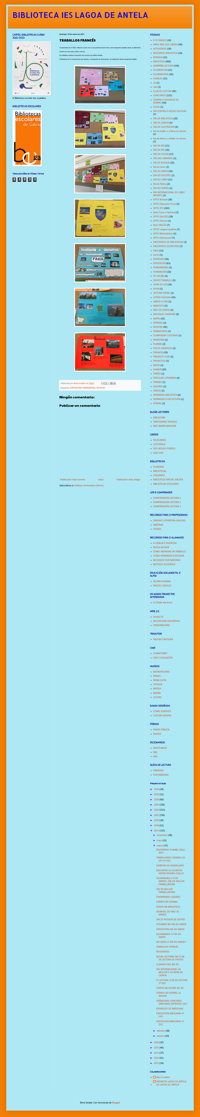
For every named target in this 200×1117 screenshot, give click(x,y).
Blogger (116, 1103)
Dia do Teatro (159, 184)
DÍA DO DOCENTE (162, 175)
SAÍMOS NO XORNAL (167, 902)
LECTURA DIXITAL (161, 293)
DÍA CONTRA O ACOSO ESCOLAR (169, 111)
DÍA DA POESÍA (161, 154)
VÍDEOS (157, 391)
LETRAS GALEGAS (162, 297)
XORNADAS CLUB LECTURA (166, 399)
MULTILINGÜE (160, 748)
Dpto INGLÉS (159, 225)
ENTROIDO (158, 259)
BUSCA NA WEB (161, 547)
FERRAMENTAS (88, 388)
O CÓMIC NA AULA (162, 603)
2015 (157, 1048)
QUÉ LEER (158, 453)
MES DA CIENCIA (161, 310)
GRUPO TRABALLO (162, 280)
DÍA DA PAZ (159, 150)
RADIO (156, 365)
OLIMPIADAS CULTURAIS (165, 335)
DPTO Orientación (162, 238)
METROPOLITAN (161, 672)
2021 (157, 815)
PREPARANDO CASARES (168, 897)
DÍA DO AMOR (160, 171)
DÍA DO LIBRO (160, 179)
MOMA (157, 693)
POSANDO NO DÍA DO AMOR (171, 924)
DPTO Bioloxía (160, 199)
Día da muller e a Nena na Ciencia (169, 131)
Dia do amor (159, 167)
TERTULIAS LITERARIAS (164, 378)
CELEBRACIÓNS (161, 74)
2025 (157, 794)
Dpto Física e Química (164, 212)
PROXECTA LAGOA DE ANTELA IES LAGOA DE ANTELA (171, 1083)
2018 (157, 825)
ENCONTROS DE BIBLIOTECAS (168, 242)
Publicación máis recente (72, 479)
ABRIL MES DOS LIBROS (165, 44)
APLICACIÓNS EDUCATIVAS (166, 621)
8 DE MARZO (159, 40)
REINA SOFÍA (159, 680)
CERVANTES (159, 475)
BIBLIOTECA (159, 61)
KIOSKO (157, 734)
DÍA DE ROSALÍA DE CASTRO (170, 919)
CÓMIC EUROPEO (162, 711)
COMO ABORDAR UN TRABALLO (169, 551)
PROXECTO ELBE (161, 357)
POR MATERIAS (161, 775)
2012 (157, 1063)
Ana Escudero (163, 1077)
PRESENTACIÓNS (161, 625)
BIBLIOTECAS (159, 471)
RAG (155, 756)
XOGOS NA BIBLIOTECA (168, 907)
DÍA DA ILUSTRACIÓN (164, 127)
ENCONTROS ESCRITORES (166, 246)
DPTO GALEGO (160, 216)
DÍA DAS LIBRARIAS (163, 158)
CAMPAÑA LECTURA (163, 66)
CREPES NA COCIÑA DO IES (170, 988)
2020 (157, 820)
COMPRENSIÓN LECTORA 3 (167, 498)
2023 (157, 805)
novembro (162, 835)
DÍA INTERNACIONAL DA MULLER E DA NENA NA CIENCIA (169, 972)
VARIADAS (158, 770)
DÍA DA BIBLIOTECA (163, 118)
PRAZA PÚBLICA (161, 729)
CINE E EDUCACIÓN (162, 658)
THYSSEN (157, 684)
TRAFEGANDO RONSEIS (165, 422)
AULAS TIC (158, 617)
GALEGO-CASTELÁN (163, 639)
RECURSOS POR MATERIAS (166, 560)
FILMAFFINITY (160, 653)
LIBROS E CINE (160, 301)
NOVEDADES (162, 952)
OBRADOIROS (160, 331)
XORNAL (157, 403)
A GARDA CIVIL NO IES (167, 964)
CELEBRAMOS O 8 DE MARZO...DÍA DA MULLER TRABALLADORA (170, 881)
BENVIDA (157, 57)
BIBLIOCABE (159, 417)
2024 (157, 799)
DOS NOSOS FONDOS (164, 448)
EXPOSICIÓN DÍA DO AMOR (170, 929)
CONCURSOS (159, 95)
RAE (155, 752)
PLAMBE (157, 344)
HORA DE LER (160, 284)
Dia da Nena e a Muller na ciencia (169, 138)
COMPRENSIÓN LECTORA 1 (167, 502)
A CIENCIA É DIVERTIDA (165, 543)
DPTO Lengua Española (164, 229)
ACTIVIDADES (160, 49)
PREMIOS (158, 352)
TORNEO (157, 382)
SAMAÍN (157, 369)
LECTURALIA (159, 444)
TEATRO (157, 374)
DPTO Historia (160, 221)
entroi (156, 255)
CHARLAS (157, 78)
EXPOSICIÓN (75, 388)
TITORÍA (157, 529)
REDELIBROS (159, 440)
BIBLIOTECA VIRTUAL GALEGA (168, 479)
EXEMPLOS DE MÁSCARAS (169, 1009)
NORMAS (158, 323)
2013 (157, 1058)
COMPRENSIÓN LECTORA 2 (167, 506)
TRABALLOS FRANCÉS (167, 947)
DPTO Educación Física (164, 204)
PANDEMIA (158, 340)
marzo (160, 846)
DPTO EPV (158, 208)
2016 (157, 1042)
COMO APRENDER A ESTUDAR (168, 556)
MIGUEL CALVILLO (162, 586)
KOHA (156, 289)
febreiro (161, 1031)
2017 (157, 831)
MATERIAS (158, 525)
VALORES (158, 386)
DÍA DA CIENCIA (161, 123)
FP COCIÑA (158, 276)
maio (159, 840)
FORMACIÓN (159, 272)
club (155, 87)
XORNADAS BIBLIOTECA (165, 395)
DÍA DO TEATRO (161, 188)
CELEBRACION (160, 70)
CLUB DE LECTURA (162, 91)
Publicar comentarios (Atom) (89, 485)
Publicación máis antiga (128, 479)
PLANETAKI (158, 467)
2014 (157, 1053)
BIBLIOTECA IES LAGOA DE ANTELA (80, 15)
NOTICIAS (101, 388)
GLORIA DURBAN (161, 581)
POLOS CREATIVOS (162, 348)
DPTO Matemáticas (163, 234)
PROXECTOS (159, 361)
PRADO (157, 676)
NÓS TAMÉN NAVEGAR (164, 426)
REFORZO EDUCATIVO (164, 564)
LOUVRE (157, 697)
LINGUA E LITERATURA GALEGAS (169, 520)
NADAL (156, 318)
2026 (157, 789)
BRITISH (157, 689)
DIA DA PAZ (159, 146)
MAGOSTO (158, 306)
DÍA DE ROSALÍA (161, 163)
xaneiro (161, 1036)
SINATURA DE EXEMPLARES (170, 865)
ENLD (156, 251)
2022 (157, 810)
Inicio (101, 479)
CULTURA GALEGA (162, 715)
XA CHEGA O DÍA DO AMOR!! (171, 942)
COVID (156, 107)
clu (154, 83)
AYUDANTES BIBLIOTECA (165, 53)
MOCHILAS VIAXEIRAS (164, 314)
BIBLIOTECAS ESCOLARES (166, 484)
